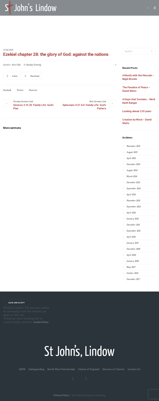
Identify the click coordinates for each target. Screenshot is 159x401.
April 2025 (131, 158)
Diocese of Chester (113, 369)
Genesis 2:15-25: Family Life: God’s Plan (33, 107)
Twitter (20, 90)
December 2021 (133, 224)
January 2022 (133, 218)
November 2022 (133, 200)
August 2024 (132, 170)
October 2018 (132, 273)
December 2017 (133, 279)
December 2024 (133, 164)
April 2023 (131, 194)
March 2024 (132, 176)
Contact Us (134, 369)
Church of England (88, 369)
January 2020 (133, 261)
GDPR (22, 369)
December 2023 (133, 182)
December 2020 (133, 249)
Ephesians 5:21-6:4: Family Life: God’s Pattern (84, 107)
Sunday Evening (33, 64)
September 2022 (134, 206)
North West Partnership (61, 369)
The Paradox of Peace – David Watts (136, 89)
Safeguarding (36, 369)
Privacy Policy (61, 395)
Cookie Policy (40, 322)
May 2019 (131, 267)
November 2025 (133, 146)
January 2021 (133, 243)
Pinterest (33, 90)
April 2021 (131, 236)
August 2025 (132, 152)
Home (53, 32)
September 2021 (134, 230)
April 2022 (131, 212)
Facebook (7, 90)
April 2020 (131, 255)
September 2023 (134, 188)
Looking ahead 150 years (136, 111)
